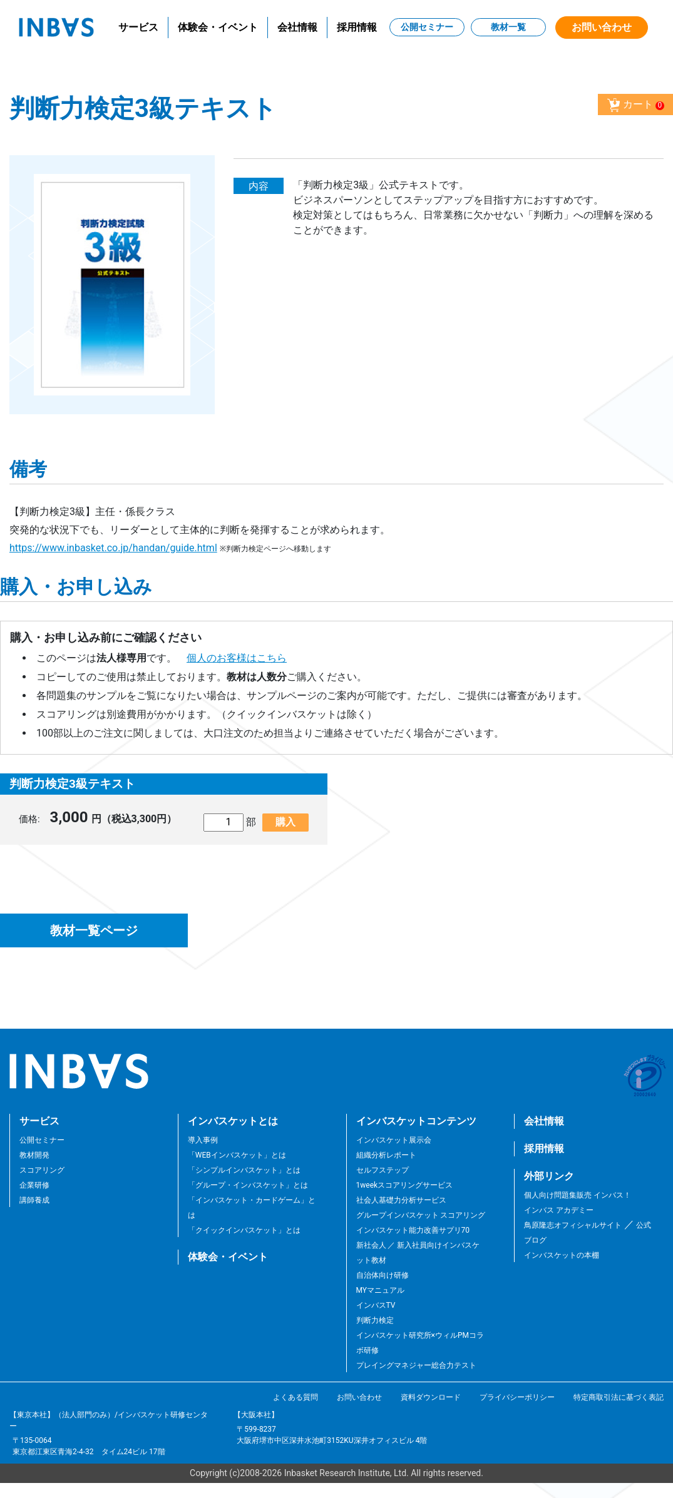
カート (635, 105)
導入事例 (203, 1140)
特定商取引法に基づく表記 (618, 1397)
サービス (138, 27)
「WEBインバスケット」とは (237, 1155)
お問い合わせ (602, 27)
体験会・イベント (218, 27)
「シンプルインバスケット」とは (244, 1170)
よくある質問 (295, 1397)
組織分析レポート (386, 1155)
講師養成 (34, 1200)
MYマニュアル (380, 1290)
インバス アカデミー (558, 1210)
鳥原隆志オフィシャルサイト (573, 1225)
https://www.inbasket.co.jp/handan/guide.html (113, 548)
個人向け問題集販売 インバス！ (577, 1195)
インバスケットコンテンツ (416, 1121)
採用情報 (357, 27)
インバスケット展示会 (393, 1140)
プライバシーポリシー (517, 1397)
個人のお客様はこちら (237, 658)
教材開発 (34, 1155)
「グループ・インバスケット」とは (248, 1185)
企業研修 (34, 1185)
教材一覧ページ (94, 930)
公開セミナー (427, 27)
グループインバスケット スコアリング (421, 1215)
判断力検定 (375, 1320)
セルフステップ (382, 1170)
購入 (285, 822)
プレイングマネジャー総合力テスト (416, 1365)
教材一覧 (508, 27)
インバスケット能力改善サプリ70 (413, 1230)
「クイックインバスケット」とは (244, 1230)
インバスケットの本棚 (561, 1255)
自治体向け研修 (382, 1275)
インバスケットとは (233, 1121)
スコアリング (41, 1170)
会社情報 (297, 27)
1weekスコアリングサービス (404, 1185)
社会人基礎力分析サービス (401, 1200)
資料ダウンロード (431, 1397)
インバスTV (376, 1305)
